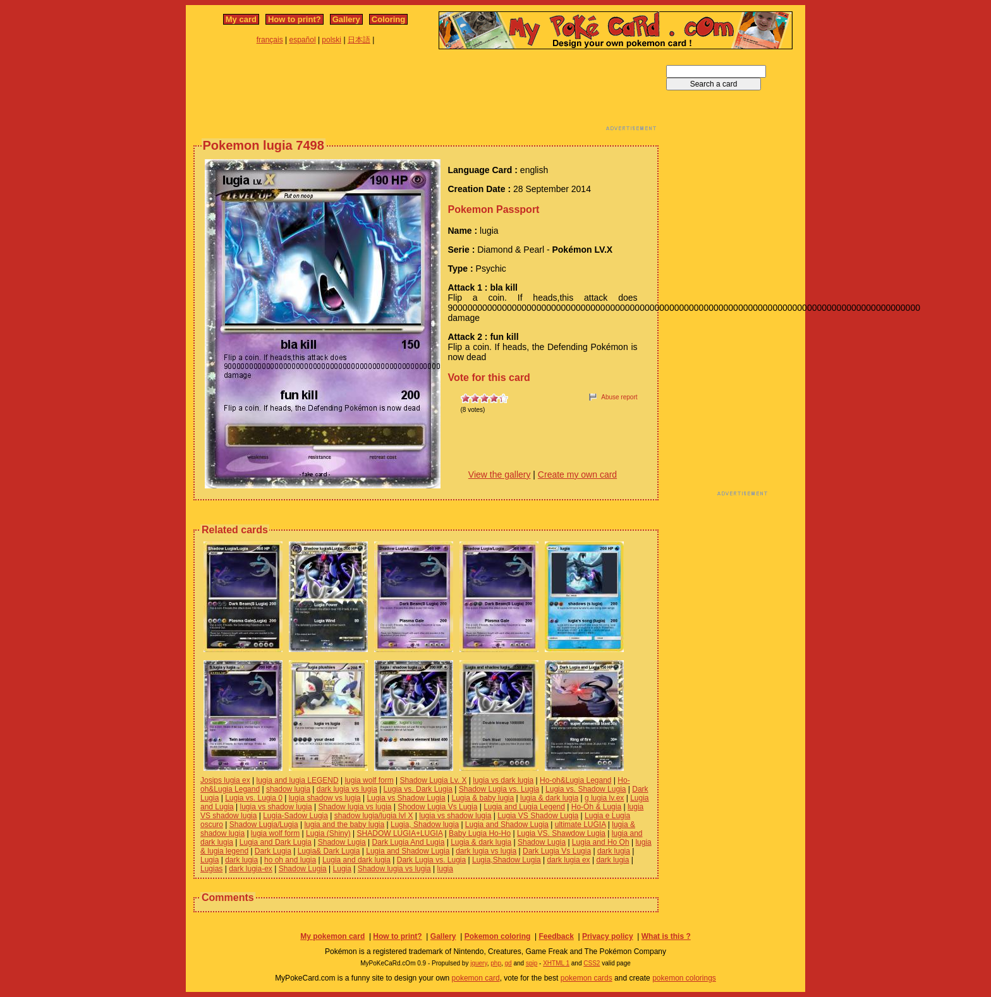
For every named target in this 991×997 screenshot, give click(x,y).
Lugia (209, 859)
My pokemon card (332, 936)
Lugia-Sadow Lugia (295, 815)
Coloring (388, 19)
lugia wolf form (368, 780)
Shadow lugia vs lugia (354, 806)
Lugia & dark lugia (481, 842)
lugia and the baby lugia (344, 824)
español (302, 39)
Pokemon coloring (498, 936)
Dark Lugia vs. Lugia (431, 859)
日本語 (359, 39)
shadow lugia (288, 789)
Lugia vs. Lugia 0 (254, 798)
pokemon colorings (684, 978)
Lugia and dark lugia (356, 859)
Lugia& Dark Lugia (329, 851)
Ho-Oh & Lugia (596, 806)
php (495, 963)
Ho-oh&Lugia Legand (575, 780)
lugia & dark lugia (549, 798)
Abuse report (619, 397)
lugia (445, 868)
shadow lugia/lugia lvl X (373, 815)
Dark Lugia (273, 851)
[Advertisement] (426, 93)
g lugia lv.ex (604, 798)
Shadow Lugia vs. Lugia (499, 789)
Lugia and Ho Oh (600, 842)
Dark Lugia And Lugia (408, 842)
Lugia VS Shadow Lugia (537, 815)
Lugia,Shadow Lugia (506, 859)
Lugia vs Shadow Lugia (406, 798)
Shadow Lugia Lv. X (433, 780)
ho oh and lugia (290, 859)
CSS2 (591, 963)
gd (508, 963)
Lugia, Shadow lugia (425, 824)
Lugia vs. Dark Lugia (418, 789)
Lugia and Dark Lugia (276, 842)
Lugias (211, 868)
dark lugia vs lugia (347, 789)
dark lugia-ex (250, 868)
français (270, 39)
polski (331, 39)
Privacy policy (607, 936)
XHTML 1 (556, 963)
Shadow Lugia (342, 842)
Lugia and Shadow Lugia (507, 824)
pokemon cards (586, 978)
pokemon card (476, 978)
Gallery (346, 19)
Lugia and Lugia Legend (524, 806)
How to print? (294, 19)
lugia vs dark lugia (503, 780)
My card (241, 19)
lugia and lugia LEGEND (298, 780)
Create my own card (577, 474)
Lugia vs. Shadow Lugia (585, 789)
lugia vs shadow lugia (276, 806)
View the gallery (499, 474)
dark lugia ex (568, 859)
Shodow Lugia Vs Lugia (437, 806)
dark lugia (613, 851)
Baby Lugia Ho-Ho (480, 833)
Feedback (555, 936)
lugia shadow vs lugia (325, 798)
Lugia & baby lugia (482, 798)
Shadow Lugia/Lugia (263, 824)
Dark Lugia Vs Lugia (557, 851)
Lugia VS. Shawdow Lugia (561, 833)
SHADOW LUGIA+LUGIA (400, 833)
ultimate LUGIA (580, 824)
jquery (478, 963)
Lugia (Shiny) (328, 833)
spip (531, 963)
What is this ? (666, 936)
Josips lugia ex (225, 780)
